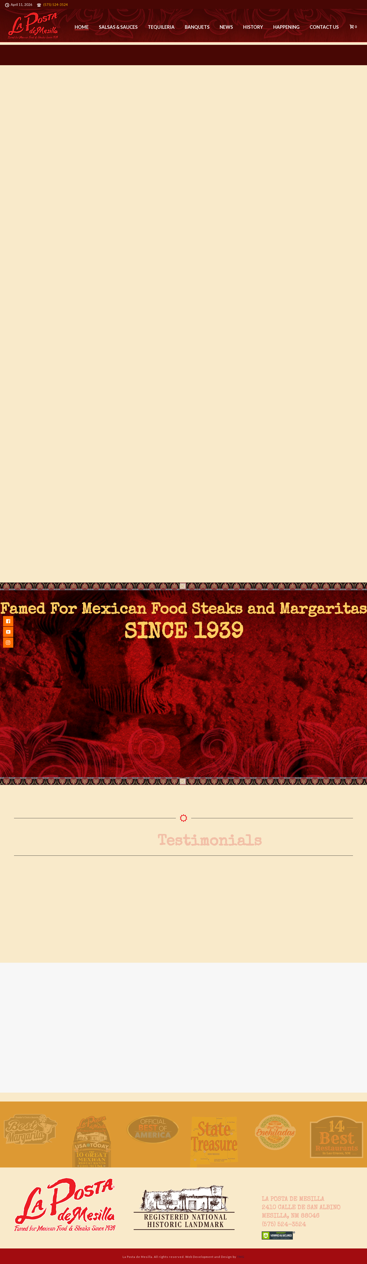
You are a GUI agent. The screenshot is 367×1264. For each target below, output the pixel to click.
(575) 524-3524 (55, 5)
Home (82, 27)
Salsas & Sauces (118, 27)
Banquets (197, 27)
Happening (286, 27)
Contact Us (324, 27)
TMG (240, 1256)
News (226, 27)
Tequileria (161, 27)
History (253, 27)
